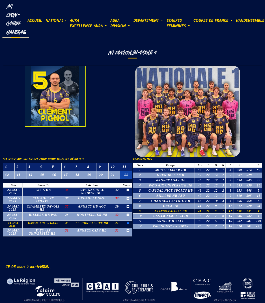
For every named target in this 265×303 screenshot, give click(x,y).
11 (124, 167)
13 (18, 175)
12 (7, 175)
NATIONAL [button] (54, 20)
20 (101, 175)
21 (112, 175)
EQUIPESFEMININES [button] (176, 23)
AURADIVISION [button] (118, 23)
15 (42, 175)
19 (89, 175)
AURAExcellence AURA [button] (87, 23)
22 (126, 174)
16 (54, 175)
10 (112, 167)
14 (30, 175)
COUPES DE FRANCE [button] (211, 20)
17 (65, 175)
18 (77, 175)
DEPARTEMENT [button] (146, 20)
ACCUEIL (34, 20)
